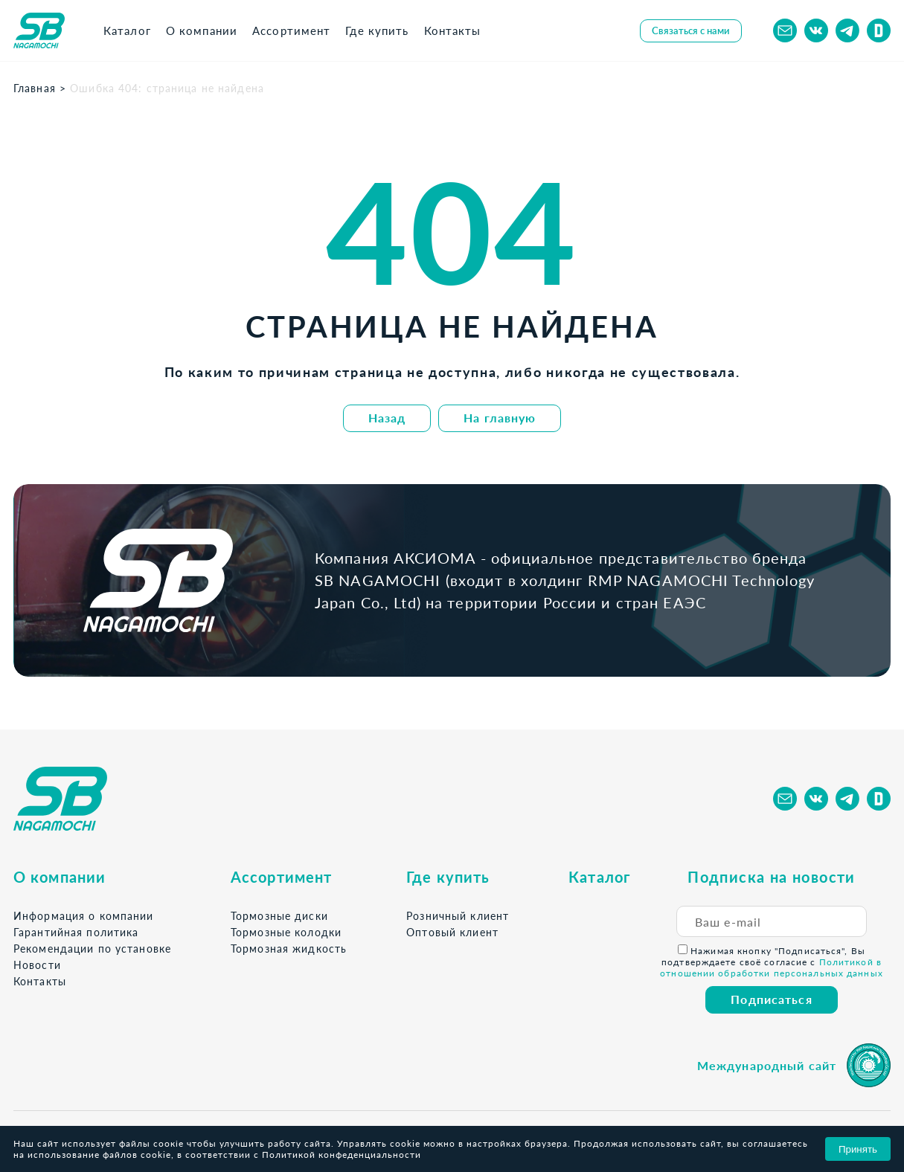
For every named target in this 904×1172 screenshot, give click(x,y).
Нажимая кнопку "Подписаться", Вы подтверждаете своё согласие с (771, 961)
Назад (387, 417)
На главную (500, 417)
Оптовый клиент (452, 932)
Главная (34, 88)
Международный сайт (766, 1065)
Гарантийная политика (75, 932)
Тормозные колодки (286, 932)
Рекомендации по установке (92, 948)
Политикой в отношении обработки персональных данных (771, 967)
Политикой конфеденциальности (341, 1154)
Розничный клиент (457, 915)
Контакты (39, 981)
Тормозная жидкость (289, 948)
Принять (858, 1149)
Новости (37, 965)
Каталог (599, 877)
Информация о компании (83, 915)
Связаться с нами (691, 30)
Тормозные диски (279, 915)
